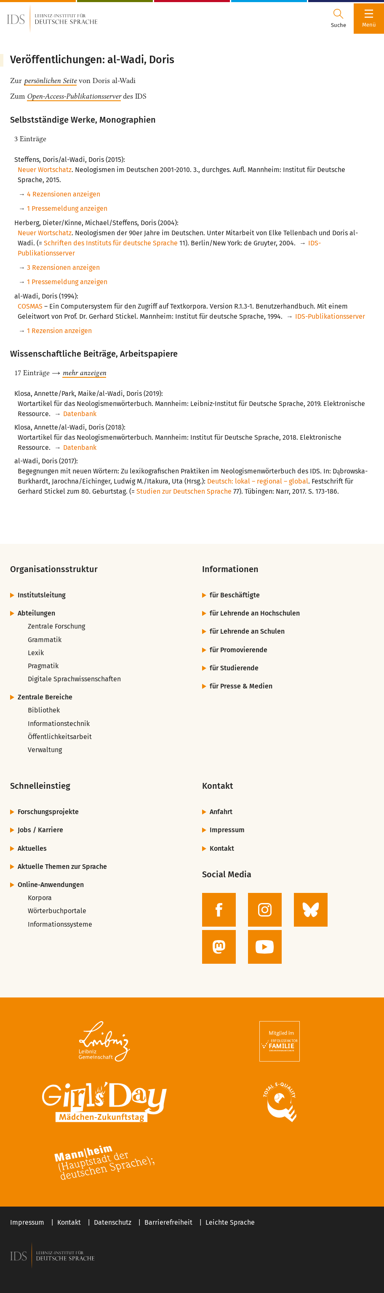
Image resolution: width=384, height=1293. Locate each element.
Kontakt (222, 848)
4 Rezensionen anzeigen (63, 194)
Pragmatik (43, 666)
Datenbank (79, 414)
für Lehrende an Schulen (247, 631)
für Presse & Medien (241, 686)
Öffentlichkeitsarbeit (60, 737)
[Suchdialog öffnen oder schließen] (338, 18)
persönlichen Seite (50, 80)
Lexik (36, 653)
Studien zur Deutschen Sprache (184, 491)
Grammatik (44, 640)
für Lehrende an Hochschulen (255, 613)
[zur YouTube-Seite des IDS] (265, 947)
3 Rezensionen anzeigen (63, 267)
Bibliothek (44, 710)
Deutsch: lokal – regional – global (257, 481)
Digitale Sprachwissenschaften (74, 679)
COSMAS (30, 306)
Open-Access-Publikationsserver (74, 96)
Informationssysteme (60, 924)
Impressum (227, 830)
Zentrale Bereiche (45, 697)
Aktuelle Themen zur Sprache (62, 867)
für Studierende (234, 668)
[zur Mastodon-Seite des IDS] (219, 947)
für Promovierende (238, 650)
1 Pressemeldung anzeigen (67, 208)
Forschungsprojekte (48, 812)
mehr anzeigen (84, 372)
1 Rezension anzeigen (59, 331)
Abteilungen (36, 613)
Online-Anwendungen (51, 885)
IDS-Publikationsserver (330, 316)
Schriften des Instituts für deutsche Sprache (111, 243)
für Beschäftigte (235, 595)
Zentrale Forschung (56, 626)
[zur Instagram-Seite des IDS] (265, 910)
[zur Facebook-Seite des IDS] (219, 910)
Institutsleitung (42, 595)
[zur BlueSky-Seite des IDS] (311, 910)
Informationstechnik (59, 724)
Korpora (40, 898)
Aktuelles (32, 848)
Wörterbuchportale (57, 911)
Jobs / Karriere (40, 830)
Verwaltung (45, 750)
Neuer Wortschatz (45, 170)
